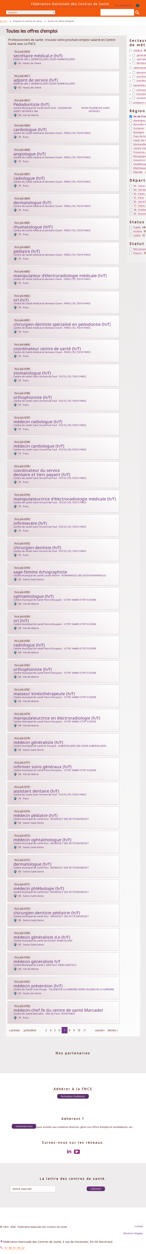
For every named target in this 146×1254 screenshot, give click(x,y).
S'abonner (95, 1188)
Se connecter (124, 5)
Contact (139, 1226)
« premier (14, 1030)
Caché (139, 235)
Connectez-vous (24, 1126)
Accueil (3, 21)
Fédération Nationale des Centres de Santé (70, 3)
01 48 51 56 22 (14, 1248)
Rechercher (137, 12)
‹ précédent (29, 1030)
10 (79, 1030)
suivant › (100, 1030)
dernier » (113, 1030)
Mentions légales (133, 1233)
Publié (139, 227)
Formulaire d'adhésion (73, 1096)
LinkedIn (69, 1152)
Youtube (77, 1152)
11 (84, 1030)
